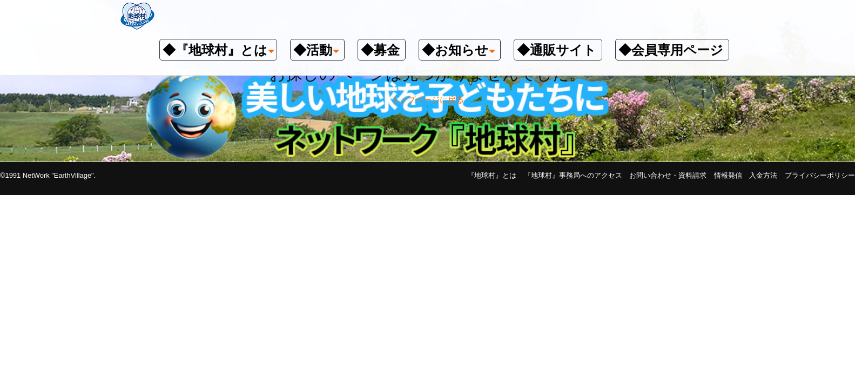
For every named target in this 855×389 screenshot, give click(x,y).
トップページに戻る (427, 99)
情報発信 (728, 175)
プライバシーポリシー (820, 175)
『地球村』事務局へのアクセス (573, 175)
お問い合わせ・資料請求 (667, 175)
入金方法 (763, 175)
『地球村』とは (491, 175)
